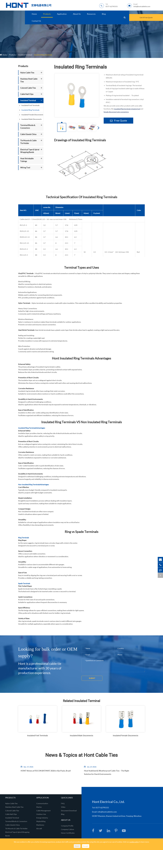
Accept (85, 846)
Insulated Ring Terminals (43, 55)
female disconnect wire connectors (116, 112)
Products (47, 14)
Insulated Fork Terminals (30, 105)
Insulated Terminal (25, 55)
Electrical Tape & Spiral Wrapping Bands (29, 150)
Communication (42, 803)
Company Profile (67, 826)
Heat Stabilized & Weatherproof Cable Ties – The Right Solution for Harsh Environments (105, 772)
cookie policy (134, 842)
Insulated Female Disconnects (32, 115)
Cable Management (43, 811)
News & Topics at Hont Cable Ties (81, 755)
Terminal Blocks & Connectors (27, 126)
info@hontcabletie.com (107, 812)
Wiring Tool (25, 167)
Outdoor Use (41, 814)
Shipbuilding (40, 821)
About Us (77, 14)
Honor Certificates (68, 833)
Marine (39, 807)
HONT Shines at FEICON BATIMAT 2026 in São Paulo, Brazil (41, 772)
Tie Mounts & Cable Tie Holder (28, 141)
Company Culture (67, 829)
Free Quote (118, 120)
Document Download (69, 811)
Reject (77, 846)
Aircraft (39, 828)
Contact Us (36, 21)
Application (62, 14)
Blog (104, 14)
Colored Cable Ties (28, 88)
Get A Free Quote (146, 17)
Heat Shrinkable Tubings (27, 159)
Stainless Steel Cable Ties (28, 80)
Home (34, 14)
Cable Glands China (28, 134)
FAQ (63, 803)
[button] (98, 127)
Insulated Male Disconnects (31, 119)
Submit (92, 678)
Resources (91, 14)
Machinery (40, 825)
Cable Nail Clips (26, 94)
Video (63, 807)
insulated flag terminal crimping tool (127, 109)
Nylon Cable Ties (27, 72)
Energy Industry (42, 818)
